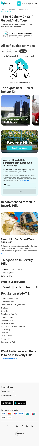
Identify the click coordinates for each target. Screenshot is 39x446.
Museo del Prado (7, 339)
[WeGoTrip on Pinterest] (17, 426)
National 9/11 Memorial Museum (13, 327)
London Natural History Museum (13, 305)
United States (11, 9)
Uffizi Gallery (5, 330)
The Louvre (5, 308)
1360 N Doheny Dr (6, 11)
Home (2, 9)
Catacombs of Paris (8, 342)
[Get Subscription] (19, 3)
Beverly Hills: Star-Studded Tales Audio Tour (17, 240)
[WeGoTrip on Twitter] (27, 426)
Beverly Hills (22, 9)
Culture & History (7, 276)
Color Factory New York (9, 314)
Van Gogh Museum (8, 323)
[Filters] (3, 51)
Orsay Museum (6, 336)
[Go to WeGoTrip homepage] (5, 3)
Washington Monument (9, 299)
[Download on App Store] (7, 403)
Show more (4, 254)
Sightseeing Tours (7, 273)
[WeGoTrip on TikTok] (22, 426)
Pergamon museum (8, 320)
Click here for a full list (9, 359)
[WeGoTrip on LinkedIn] (32, 426)
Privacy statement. (24, 180)
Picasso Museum (7, 302)
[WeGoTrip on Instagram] (7, 426)
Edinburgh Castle (7, 317)
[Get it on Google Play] (20, 403)
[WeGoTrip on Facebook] (12, 426)
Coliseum (4, 333)
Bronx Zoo (5, 311)
